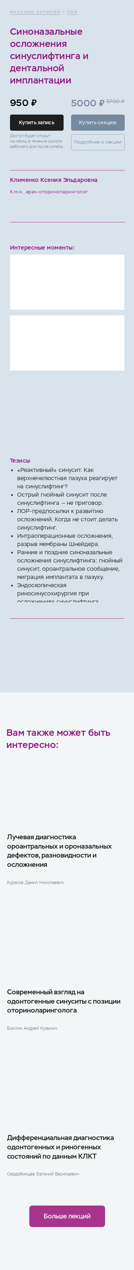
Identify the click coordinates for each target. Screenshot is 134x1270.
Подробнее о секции (97, 142)
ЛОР (72, 12)
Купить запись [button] (36, 122)
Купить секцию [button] (97, 122)
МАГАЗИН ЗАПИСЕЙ (35, 12)
